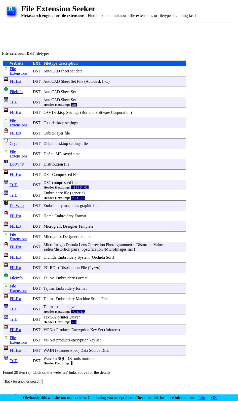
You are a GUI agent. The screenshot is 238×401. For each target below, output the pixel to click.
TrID (13, 102)
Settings (72, 112)
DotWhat (17, 164)
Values (158, 245)
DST (36, 71)
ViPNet (49, 330)
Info (202, 397)
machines (71, 205)
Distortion (144, 245)
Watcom (50, 358)
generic (77, 193)
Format (80, 216)
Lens (83, 245)
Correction (96, 245)
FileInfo (16, 92)
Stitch (95, 299)
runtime (88, 358)
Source (94, 350)
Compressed (62, 174)
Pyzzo (94, 267)
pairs (75, 249)
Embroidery (53, 193)
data (79, 71)
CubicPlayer (53, 133)
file (67, 133)
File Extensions (18, 71)
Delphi (49, 143)
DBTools (73, 358)
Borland (88, 112)
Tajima (49, 278)
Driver (74, 317)
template (85, 236)
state (76, 154)
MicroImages (54, 245)
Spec (74, 350)
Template (85, 226)
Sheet (65, 81)
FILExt (15, 81)
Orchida (50, 257)
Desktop (58, 112)
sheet (65, 71)
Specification (92, 249)
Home (48, 216)
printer (63, 317)
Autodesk (93, 81)
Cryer (14, 143)
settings (71, 123)
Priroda (72, 245)
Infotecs (111, 330)
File (80, 81)
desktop (58, 123)
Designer (70, 226)
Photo (110, 245)
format (81, 288)
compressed (61, 182)
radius (49, 249)
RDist (54, 267)
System (84, 257)
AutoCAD (51, 71)
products (63, 340)
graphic (86, 205)
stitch (60, 307)
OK (214, 397)
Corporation (120, 112)
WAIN (49, 350)
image (70, 307)
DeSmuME (53, 154)
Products (63, 330)
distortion (62, 249)
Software (103, 112)
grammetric (126, 245)
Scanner (62, 350)
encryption (79, 340)
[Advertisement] (93, 35)
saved (67, 154)
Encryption (80, 330)
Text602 (50, 317)
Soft (109, 257)
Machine (83, 299)
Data (84, 350)
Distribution (53, 164)
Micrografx (53, 226)
